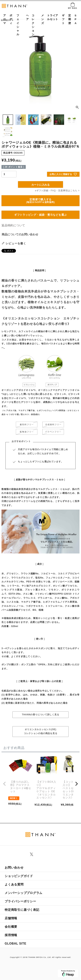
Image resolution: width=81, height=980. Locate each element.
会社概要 (11, 926)
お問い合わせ (14, 867)
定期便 (68, 19)
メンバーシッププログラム (23, 892)
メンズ (41, 19)
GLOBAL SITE (15, 943)
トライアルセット (52, 17)
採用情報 (11, 935)
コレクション (33, 25)
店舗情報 (11, 918)
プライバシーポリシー (20, 901)
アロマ (3, 19)
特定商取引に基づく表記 (22, 909)
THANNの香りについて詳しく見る (40, 714)
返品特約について (13, 225)
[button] (5, 784)
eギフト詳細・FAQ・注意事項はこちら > (57, 190)
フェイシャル (17, 25)
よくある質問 (14, 884)
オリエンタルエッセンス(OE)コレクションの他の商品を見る (40, 731)
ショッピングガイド (19, 876)
